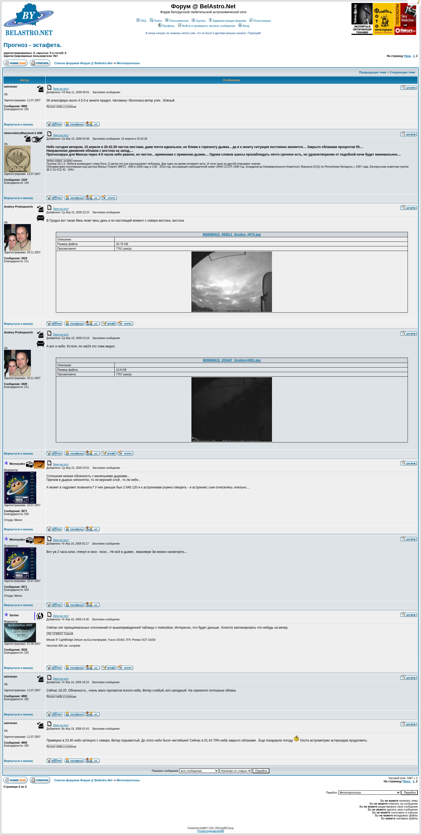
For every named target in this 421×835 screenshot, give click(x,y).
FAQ (141, 20)
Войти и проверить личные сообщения (206, 25)
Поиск (156, 20)
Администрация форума (227, 20)
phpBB (202, 828)
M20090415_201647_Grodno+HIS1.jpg (231, 360)
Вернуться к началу (18, 124)
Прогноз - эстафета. (32, 45)
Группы (199, 20)
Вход (243, 25)
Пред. (408, 56)
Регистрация (260, 20)
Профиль (166, 25)
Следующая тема (402, 72)
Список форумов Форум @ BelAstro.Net (83, 63)
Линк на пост (57, 88)
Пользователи (176, 20)
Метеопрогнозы (128, 63)
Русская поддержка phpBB (210, 831)
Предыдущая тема (372, 72)
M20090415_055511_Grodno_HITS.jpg (231, 234)
